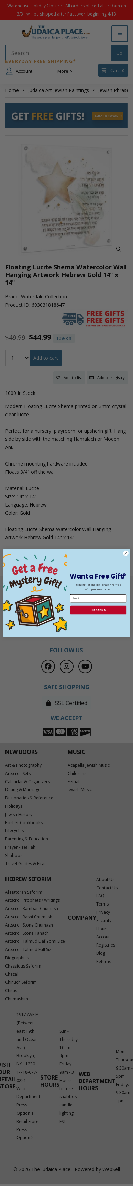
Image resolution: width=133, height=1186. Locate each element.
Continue (98, 610)
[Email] (98, 598)
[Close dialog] (126, 553)
